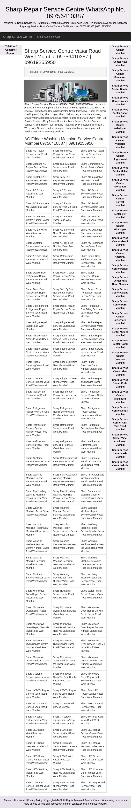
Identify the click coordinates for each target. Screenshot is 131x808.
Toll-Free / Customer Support (11, 50)
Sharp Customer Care (48, 36)
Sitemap (8, 800)
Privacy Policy (34, 800)
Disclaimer (19, 800)
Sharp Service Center (17, 36)
